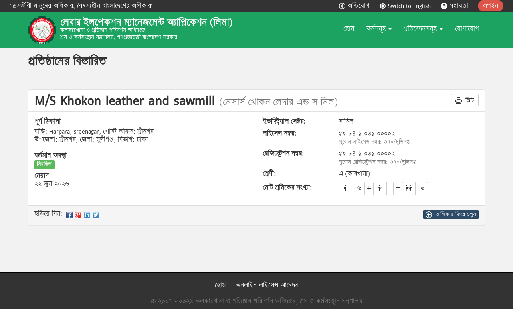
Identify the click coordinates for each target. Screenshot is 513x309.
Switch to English (406, 6)
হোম (348, 28)
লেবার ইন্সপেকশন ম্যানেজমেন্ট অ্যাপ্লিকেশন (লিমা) (146, 22)
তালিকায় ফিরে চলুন (451, 214)
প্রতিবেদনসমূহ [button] (423, 28)
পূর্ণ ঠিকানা (47, 122)
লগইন (490, 6)
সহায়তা (455, 6)
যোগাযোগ (467, 28)
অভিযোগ (355, 6)
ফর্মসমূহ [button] (379, 28)
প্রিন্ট (464, 100)
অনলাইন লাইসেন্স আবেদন (267, 285)
